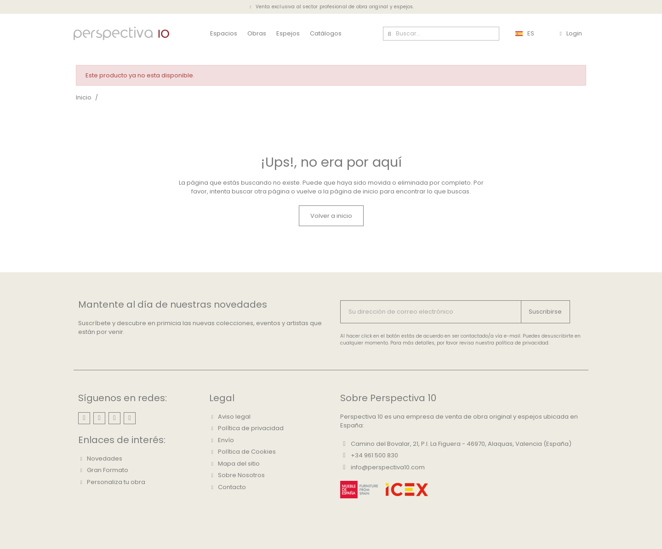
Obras (256, 33)
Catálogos (326, 33)
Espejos (288, 33)
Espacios (223, 33)
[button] (331, 216)
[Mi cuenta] (570, 33)
